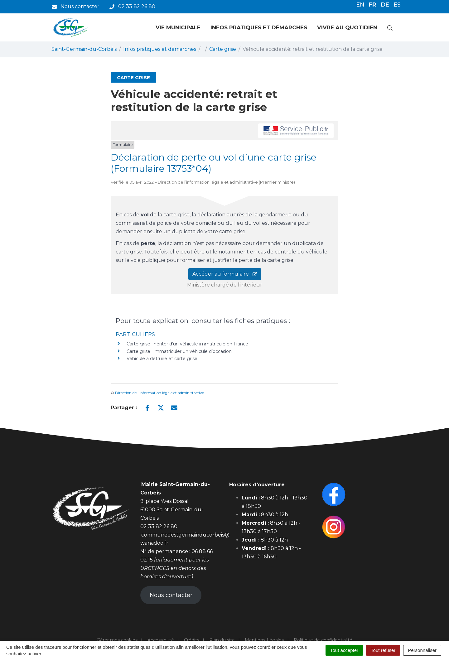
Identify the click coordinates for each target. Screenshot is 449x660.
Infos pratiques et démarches (258, 27)
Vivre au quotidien (347, 27)
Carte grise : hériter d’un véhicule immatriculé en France (187, 344)
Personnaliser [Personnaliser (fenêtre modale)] (422, 650)
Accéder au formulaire (224, 274)
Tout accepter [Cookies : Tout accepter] (344, 650)
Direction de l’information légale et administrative (159, 392)
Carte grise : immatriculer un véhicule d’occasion (179, 351)
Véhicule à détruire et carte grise (162, 358)
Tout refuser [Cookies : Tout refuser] (383, 650)
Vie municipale (178, 27)
